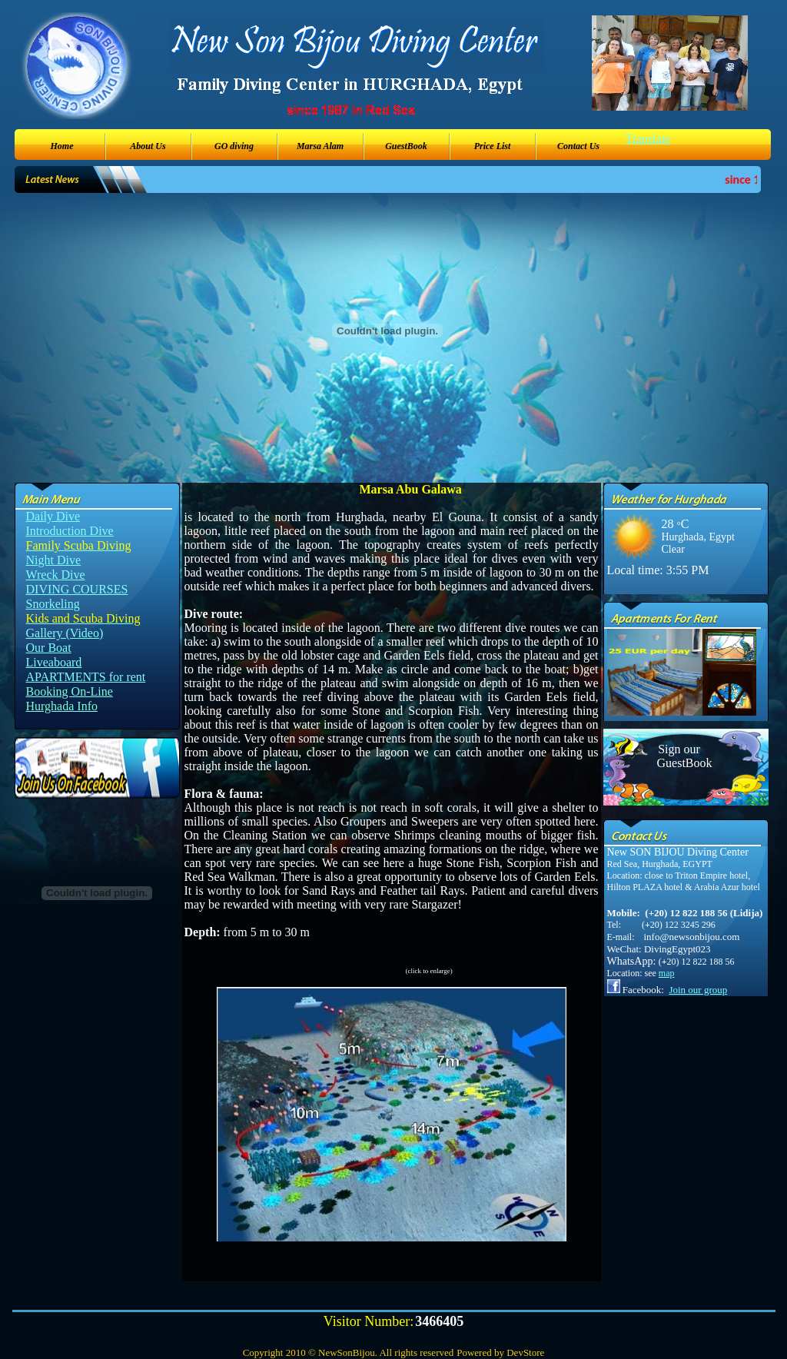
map (667, 973)
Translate (648, 138)
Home (62, 146)
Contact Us (578, 146)
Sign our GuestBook (679, 756)
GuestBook (406, 146)
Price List (492, 146)
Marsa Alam (320, 146)
